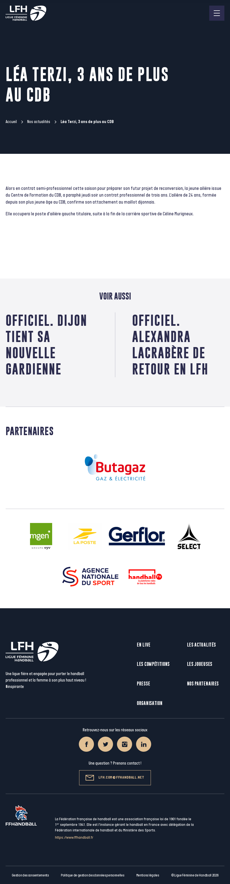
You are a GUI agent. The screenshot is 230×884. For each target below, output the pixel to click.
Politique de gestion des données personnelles (92, 875)
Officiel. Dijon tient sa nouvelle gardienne (46, 344)
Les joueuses (199, 664)
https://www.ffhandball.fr (74, 837)
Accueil (11, 121)
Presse (143, 683)
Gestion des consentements (30, 875)
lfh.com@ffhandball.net (115, 778)
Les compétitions (153, 664)
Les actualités (201, 644)
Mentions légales (147, 875)
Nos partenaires (203, 683)
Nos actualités (38, 121)
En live (144, 644)
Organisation (149, 703)
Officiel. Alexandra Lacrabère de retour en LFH (170, 344)
